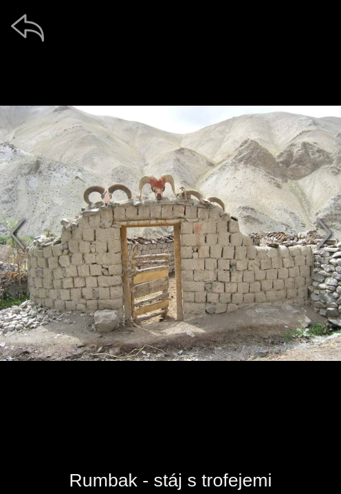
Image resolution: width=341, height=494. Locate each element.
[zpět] (27, 27)
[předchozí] (17, 233)
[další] (324, 233)
